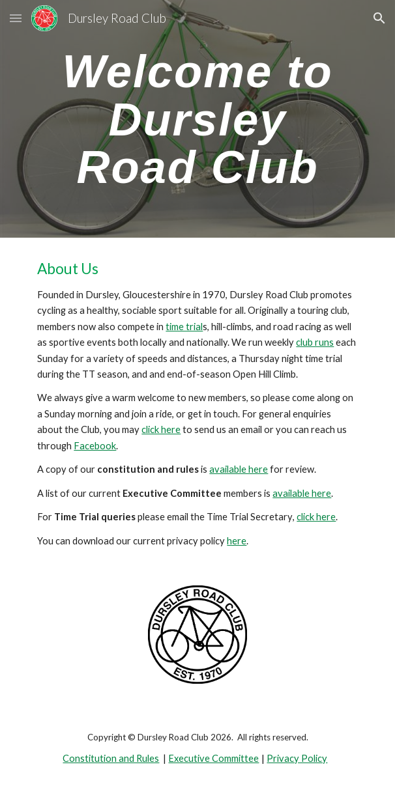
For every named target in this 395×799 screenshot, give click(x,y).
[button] (15, 18)
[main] (197, 119)
